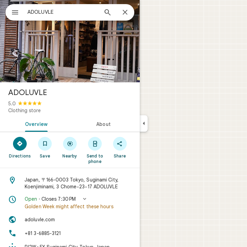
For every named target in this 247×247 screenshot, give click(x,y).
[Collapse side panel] (144, 123)
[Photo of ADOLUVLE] (70, 41)
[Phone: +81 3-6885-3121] (70, 233)
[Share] (119, 147)
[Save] (45, 147)
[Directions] (20, 147)
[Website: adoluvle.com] (70, 219)
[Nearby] (70, 147)
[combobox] (62, 12)
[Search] (107, 13)
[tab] (35, 123)
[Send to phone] (94, 150)
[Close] (125, 12)
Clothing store (24, 110)
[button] (70, 203)
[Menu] (15, 13)
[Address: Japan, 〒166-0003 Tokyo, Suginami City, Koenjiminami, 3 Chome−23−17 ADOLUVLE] (70, 183)
